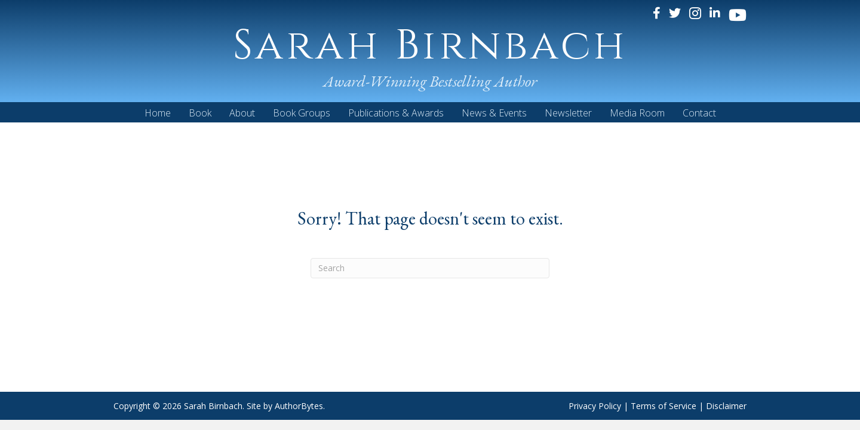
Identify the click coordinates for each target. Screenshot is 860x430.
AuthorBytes (299, 405)
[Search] (430, 268)
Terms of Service (663, 405)
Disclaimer (726, 405)
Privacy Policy (595, 405)
